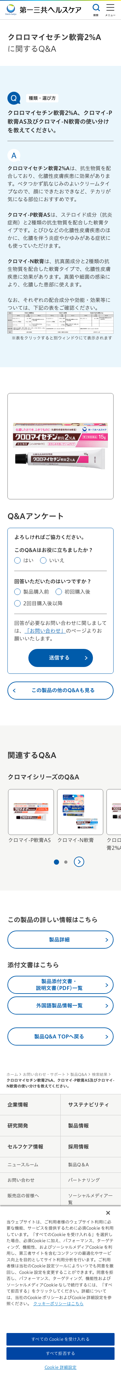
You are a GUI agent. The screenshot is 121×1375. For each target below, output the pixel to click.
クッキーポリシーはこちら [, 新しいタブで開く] (58, 1304)
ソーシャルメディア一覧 (90, 1199)
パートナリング (84, 1180)
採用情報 (78, 1146)
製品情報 (78, 1125)
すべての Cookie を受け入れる (60, 1339)
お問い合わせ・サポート (44, 1074)
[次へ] (79, 862)
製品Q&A (78, 1074)
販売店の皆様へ (23, 1195)
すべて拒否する (60, 1353)
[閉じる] (108, 1213)
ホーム (12, 1074)
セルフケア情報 (25, 1146)
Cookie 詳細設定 (60, 1367)
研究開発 (17, 1125)
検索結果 (99, 1074)
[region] (60, 1290)
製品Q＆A (78, 1164)
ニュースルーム (22, 1164)
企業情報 (17, 1104)
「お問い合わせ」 (45, 630)
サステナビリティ (88, 1104)
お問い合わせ (21, 1180)
